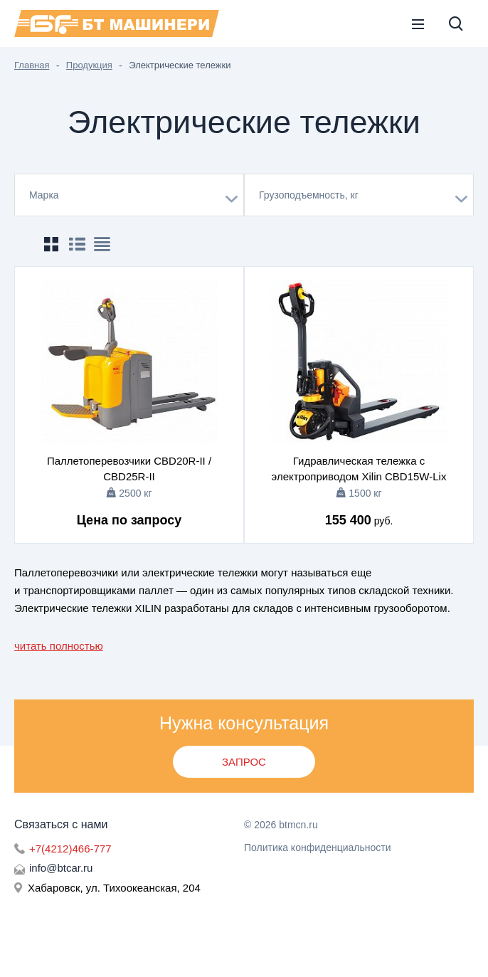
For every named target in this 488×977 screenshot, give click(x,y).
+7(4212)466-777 (70, 849)
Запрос (244, 762)
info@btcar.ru (60, 868)
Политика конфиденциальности (317, 847)
